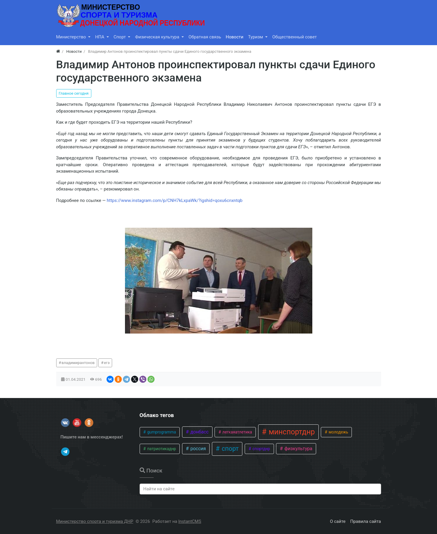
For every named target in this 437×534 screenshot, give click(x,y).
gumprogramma (161, 432)
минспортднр (291, 432)
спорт (229, 448)
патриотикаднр (161, 448)
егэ (107, 362)
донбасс (198, 432)
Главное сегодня (74, 93)
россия (197, 448)
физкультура (297, 448)
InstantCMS (189, 521)
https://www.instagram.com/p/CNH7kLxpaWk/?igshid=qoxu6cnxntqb (175, 200)
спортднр (260, 448)
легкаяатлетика (236, 432)
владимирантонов (78, 362)
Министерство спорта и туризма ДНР (94, 521)
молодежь (338, 432)
